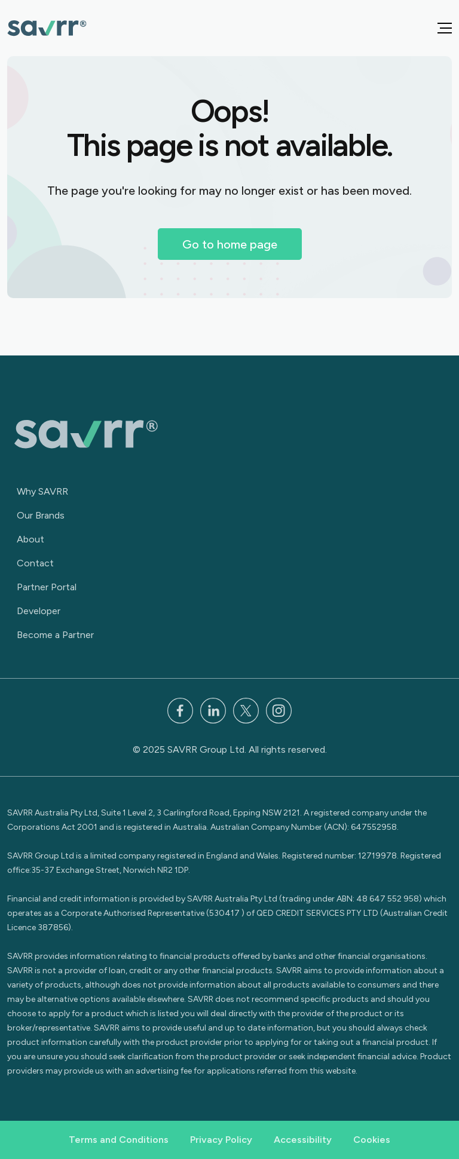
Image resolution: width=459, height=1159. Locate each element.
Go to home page (229, 244)
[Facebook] (180, 710)
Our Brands (41, 515)
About (30, 539)
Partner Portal (46, 587)
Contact (35, 563)
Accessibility (303, 1139)
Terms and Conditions (119, 1139)
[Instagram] (279, 710)
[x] (246, 710)
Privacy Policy (221, 1139)
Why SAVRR (42, 491)
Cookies (371, 1139)
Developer (38, 611)
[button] (444, 28)
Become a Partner (55, 634)
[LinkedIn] (213, 710)
